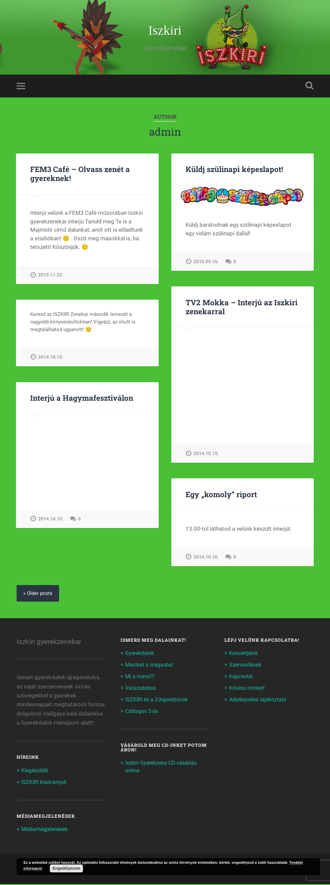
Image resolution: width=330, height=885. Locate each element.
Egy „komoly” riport (221, 496)
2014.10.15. (206, 455)
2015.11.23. (50, 276)
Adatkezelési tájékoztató (260, 700)
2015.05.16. (206, 263)
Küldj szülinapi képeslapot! (234, 170)
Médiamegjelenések (46, 830)
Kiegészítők (36, 772)
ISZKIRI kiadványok (45, 783)
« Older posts (38, 595)
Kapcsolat (242, 677)
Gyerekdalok (141, 654)
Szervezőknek (246, 666)
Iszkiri (165, 31)
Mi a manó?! (140, 677)
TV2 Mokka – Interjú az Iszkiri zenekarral (241, 308)
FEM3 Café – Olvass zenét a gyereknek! (80, 174)
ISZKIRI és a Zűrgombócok (159, 700)
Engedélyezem (66, 868)
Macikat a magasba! (150, 666)
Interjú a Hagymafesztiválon (81, 399)
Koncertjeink (245, 654)
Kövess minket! (248, 688)
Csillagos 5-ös (143, 711)
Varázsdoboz (141, 688)
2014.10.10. (50, 358)
